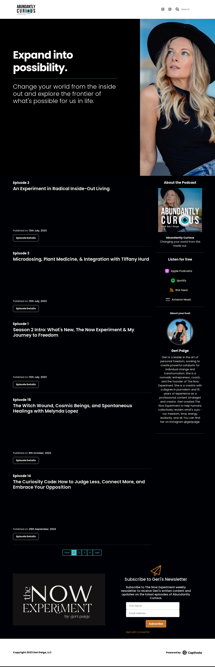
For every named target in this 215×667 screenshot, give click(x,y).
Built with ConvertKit (138, 633)
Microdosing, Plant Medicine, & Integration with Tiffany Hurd (81, 260)
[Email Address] (152, 614)
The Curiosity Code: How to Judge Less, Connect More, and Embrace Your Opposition (79, 485)
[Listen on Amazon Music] (179, 305)
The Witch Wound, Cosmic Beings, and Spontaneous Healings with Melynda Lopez (72, 409)
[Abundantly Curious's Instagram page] (162, 9)
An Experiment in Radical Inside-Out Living (61, 189)
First (67, 553)
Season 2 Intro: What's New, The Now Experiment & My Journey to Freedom (73, 333)
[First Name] (152, 606)
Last (97, 553)
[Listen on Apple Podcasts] (178, 273)
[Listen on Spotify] (178, 283)
